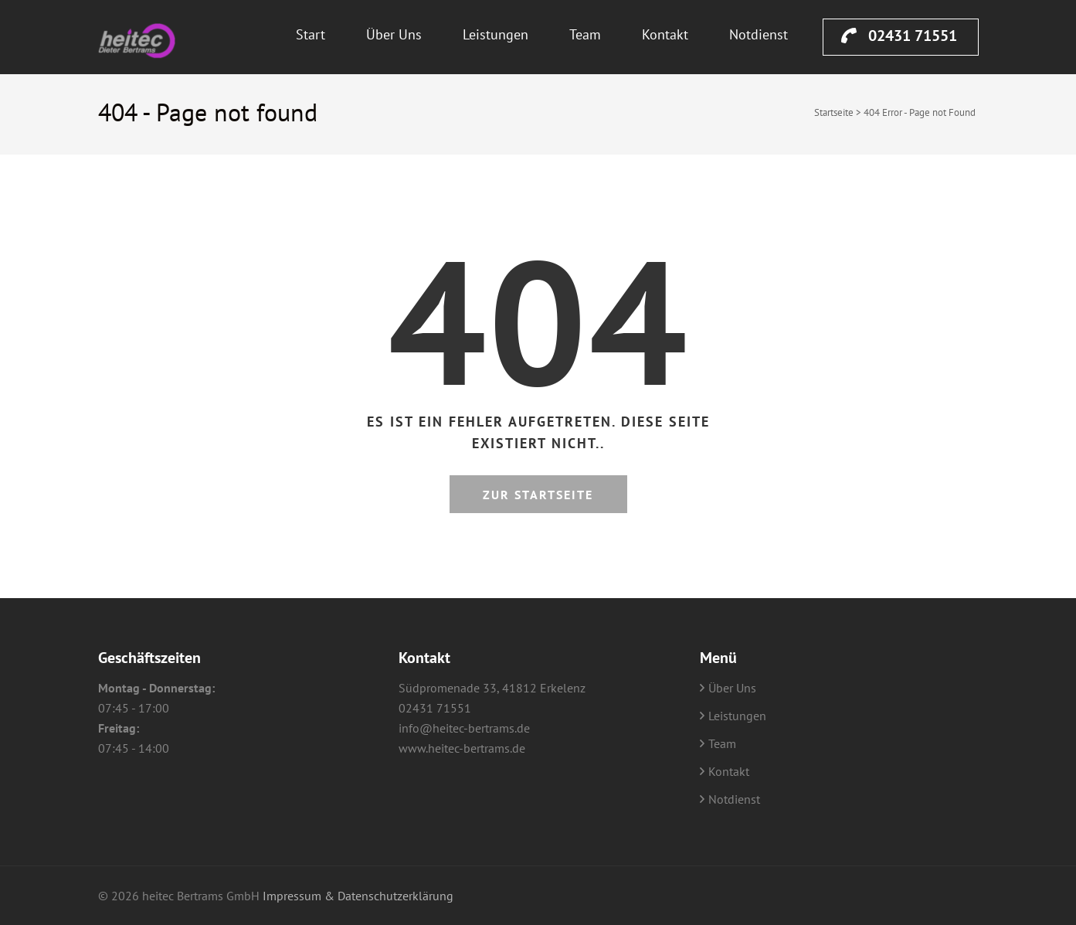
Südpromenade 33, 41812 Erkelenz (492, 687)
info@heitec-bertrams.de (464, 728)
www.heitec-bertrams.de (462, 748)
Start (310, 34)
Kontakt (665, 34)
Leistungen (495, 34)
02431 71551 (899, 36)
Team (585, 34)
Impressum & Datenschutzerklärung (358, 895)
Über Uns (394, 34)
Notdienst (758, 34)
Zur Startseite (538, 494)
